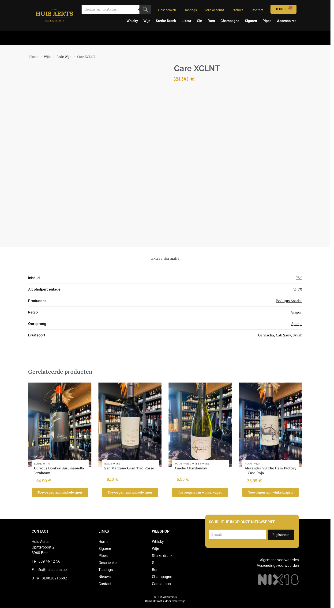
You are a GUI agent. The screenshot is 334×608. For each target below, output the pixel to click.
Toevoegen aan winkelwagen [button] (60, 492)
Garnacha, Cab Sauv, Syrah (280, 335)
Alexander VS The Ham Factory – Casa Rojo (270, 470)
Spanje (296, 323)
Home (33, 57)
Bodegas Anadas (289, 300)
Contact (257, 10)
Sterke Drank (166, 21)
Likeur (186, 21)
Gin (199, 21)
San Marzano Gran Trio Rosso (129, 468)
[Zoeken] (145, 9)
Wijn (146, 21)
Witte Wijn (200, 463)
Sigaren (251, 21)
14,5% (297, 289)
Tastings (190, 10)
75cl (299, 278)
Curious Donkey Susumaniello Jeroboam (59, 470)
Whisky (132, 21)
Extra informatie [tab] (165, 258)
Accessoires (286, 21)
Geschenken (167, 10)
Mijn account (214, 10)
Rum (211, 21)
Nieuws (238, 10)
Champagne (230, 21)
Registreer (280, 534)
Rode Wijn (63, 57)
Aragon (296, 312)
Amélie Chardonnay (190, 468)
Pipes (267, 21)
